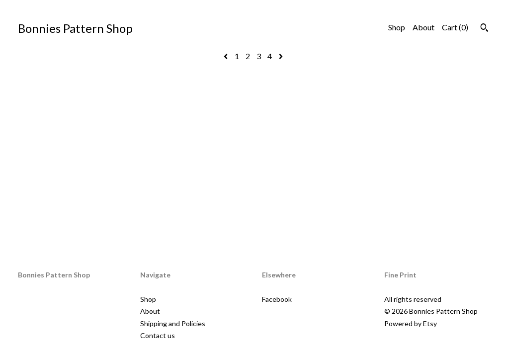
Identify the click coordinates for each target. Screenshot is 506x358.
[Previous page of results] (226, 56)
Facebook (277, 299)
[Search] (484, 28)
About (423, 27)
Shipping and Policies (172, 323)
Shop (396, 27)
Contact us (157, 335)
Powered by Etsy (410, 323)
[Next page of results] (280, 56)
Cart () (455, 27)
